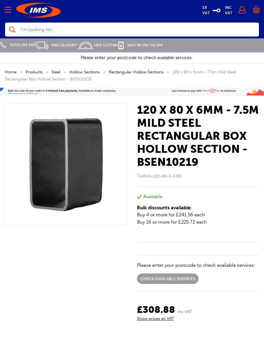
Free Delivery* (56, 45)
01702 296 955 (17, 45)
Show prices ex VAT (155, 318)
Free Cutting (98, 45)
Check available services (167, 278)
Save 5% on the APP (140, 45)
